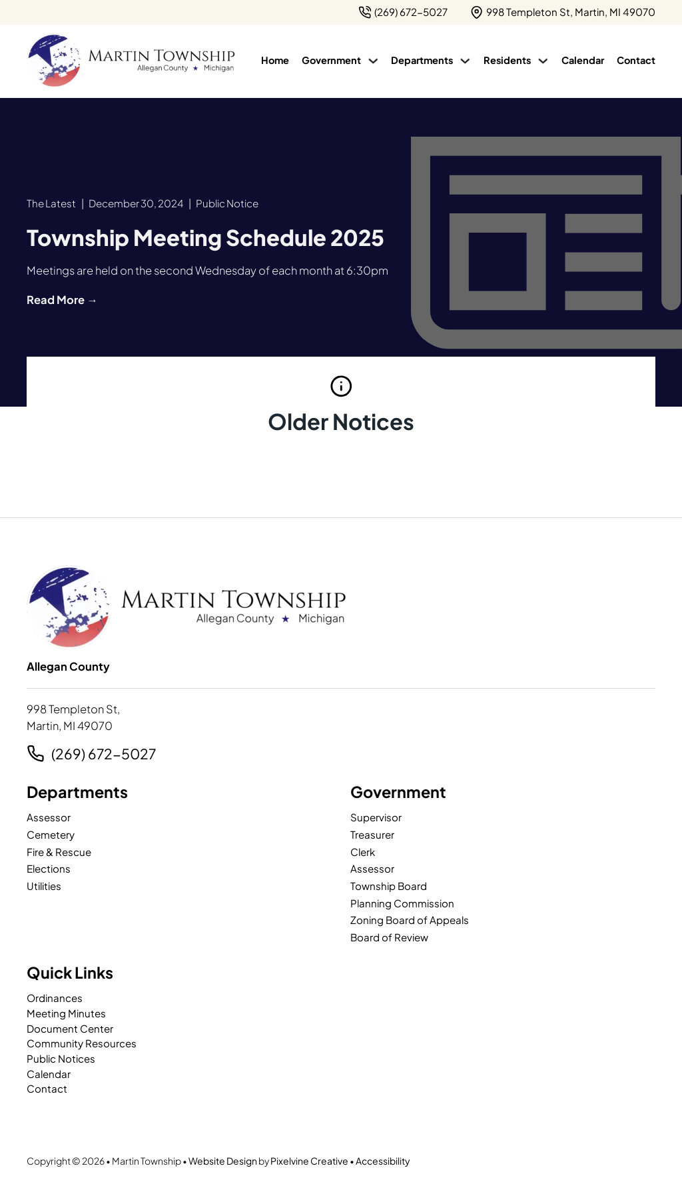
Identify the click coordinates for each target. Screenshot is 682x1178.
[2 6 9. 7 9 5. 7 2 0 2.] (403, 12)
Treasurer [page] (372, 834)
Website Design (222, 1161)
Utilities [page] (44, 885)
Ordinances (55, 997)
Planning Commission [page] (402, 903)
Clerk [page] (362, 851)
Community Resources (82, 1043)
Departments (422, 60)
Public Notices (61, 1058)
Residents (507, 60)
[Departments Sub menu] (465, 61)
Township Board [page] (388, 885)
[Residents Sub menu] (543, 61)
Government (331, 60)
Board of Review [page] (389, 937)
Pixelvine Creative (309, 1161)
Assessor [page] (49, 817)
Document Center (70, 1028)
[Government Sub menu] (373, 61)
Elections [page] (49, 868)
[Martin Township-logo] (130, 60)
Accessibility (383, 1161)
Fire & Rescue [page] (59, 851)
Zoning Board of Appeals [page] (409, 919)
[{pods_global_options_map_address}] (562, 12)
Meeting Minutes (66, 1013)
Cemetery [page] (51, 834)
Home (275, 60)
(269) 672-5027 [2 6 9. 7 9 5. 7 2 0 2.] (103, 754)
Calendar (582, 60)
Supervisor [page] (376, 817)
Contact (636, 60)
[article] (205, 237)
